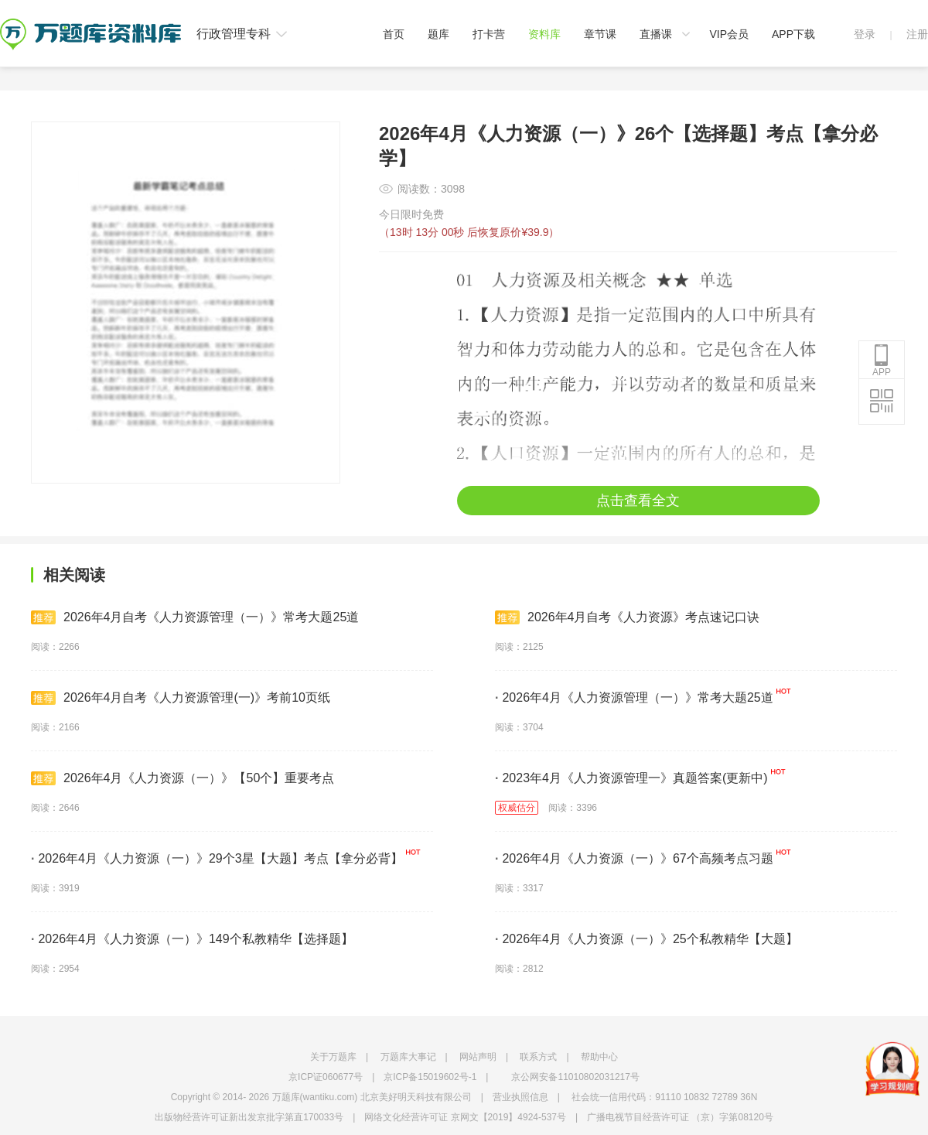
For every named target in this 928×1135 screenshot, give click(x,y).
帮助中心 (599, 1056)
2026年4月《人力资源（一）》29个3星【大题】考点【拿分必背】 (217, 858)
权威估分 (516, 807)
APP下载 (793, 34)
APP (882, 361)
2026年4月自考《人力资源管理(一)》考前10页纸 (180, 698)
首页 (393, 34)
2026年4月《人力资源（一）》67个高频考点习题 (634, 858)
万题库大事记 (408, 1056)
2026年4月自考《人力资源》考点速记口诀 (627, 617)
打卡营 (489, 34)
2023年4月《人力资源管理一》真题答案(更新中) (631, 778)
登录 (864, 34)
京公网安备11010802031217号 (575, 1077)
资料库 (544, 34)
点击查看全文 (638, 500)
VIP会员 (729, 34)
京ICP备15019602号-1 (430, 1077)
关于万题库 (333, 1056)
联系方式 (538, 1056)
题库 (438, 34)
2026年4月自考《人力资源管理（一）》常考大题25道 (195, 617)
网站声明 (477, 1056)
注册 (917, 34)
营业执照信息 (520, 1097)
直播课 (656, 34)
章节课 (600, 34)
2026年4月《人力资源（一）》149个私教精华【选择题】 (192, 938)
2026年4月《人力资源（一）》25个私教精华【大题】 (646, 938)
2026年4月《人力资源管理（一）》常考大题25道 (634, 697)
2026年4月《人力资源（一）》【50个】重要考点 (182, 778)
